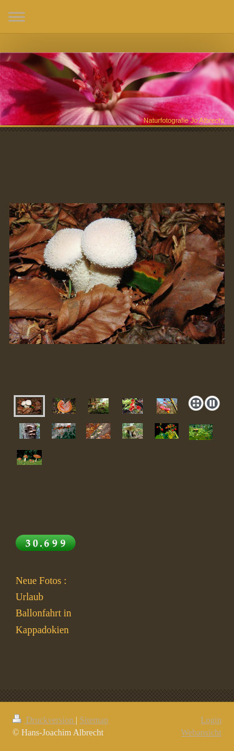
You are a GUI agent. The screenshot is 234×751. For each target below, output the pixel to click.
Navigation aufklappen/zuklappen (117, 16)
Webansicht (201, 732)
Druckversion (44, 720)
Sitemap (94, 720)
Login (211, 720)
